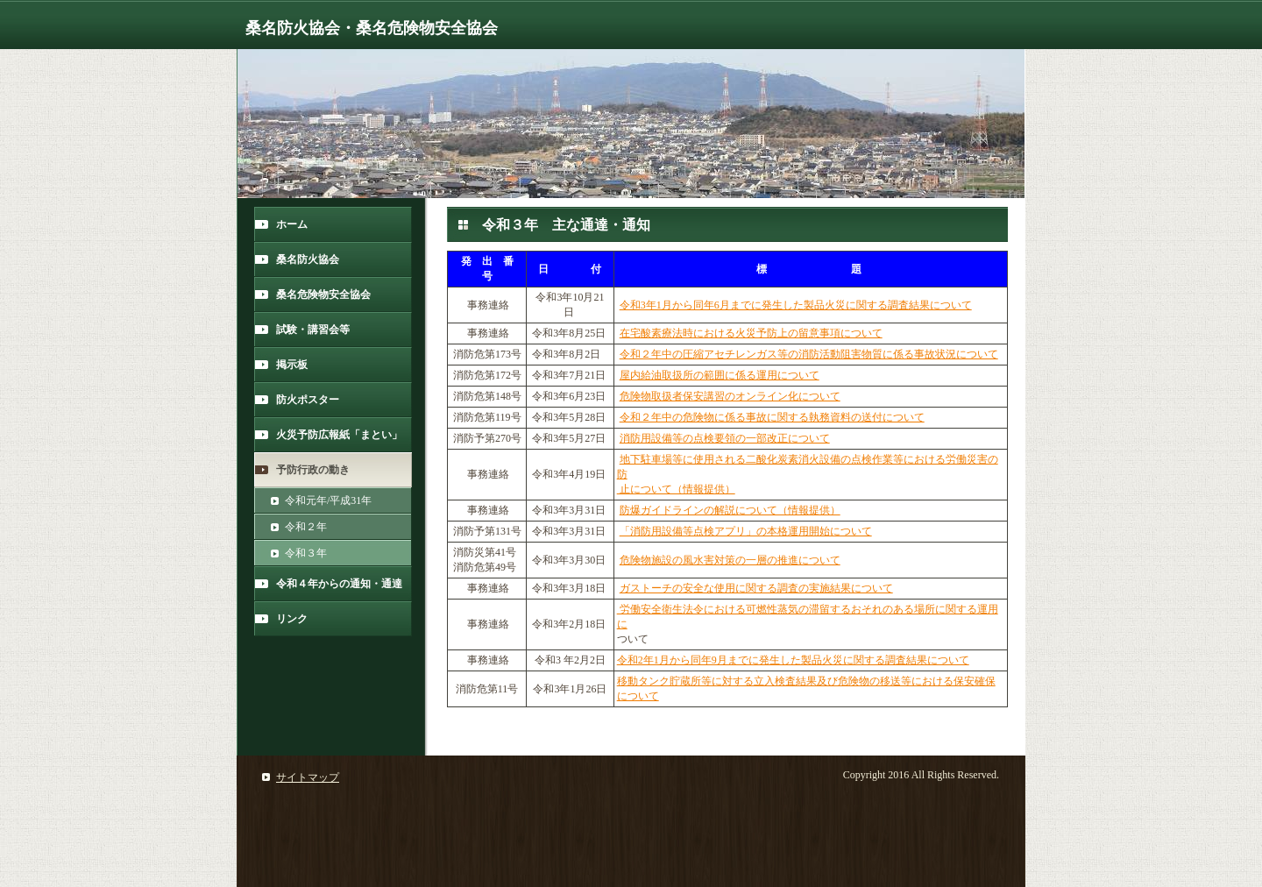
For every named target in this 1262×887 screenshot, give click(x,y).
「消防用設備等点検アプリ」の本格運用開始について (746, 531)
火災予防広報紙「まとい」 (339, 435)
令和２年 (306, 527)
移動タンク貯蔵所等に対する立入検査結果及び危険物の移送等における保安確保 (806, 681)
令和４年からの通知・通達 (339, 584)
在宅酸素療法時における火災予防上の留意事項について (751, 333)
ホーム (292, 224)
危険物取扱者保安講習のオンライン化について (730, 396)
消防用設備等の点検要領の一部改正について (725, 438)
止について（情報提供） (676, 489)
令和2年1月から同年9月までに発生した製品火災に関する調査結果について (793, 660)
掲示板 (292, 364)
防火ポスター (307, 400)
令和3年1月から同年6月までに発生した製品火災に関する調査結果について (796, 305)
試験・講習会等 (313, 329)
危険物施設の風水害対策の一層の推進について (730, 560)
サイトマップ (307, 777)
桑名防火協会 (307, 259)
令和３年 (306, 553)
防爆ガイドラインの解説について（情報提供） (730, 510)
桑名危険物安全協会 (323, 294)
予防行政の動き (313, 470)
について (638, 696)
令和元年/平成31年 (328, 500)
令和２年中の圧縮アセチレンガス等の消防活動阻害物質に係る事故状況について (809, 354)
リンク (292, 619)
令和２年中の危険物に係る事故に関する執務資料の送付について (772, 417)
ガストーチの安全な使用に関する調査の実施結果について (756, 588)
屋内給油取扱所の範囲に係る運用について (719, 375)
